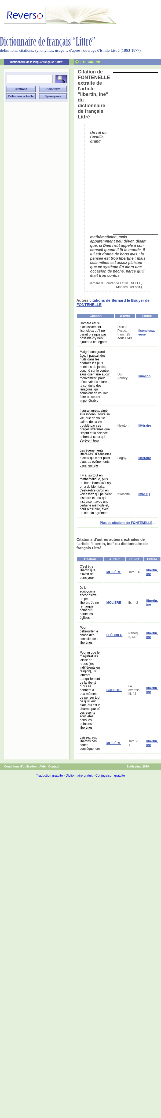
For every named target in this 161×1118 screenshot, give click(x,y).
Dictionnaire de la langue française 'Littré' (36, 62)
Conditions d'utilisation (20, 766)
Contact (53, 766)
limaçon (144, 376)
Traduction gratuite (49, 775)
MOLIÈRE (113, 572)
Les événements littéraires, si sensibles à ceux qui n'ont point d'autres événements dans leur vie (95, 458)
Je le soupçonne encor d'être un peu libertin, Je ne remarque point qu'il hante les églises (89, 603)
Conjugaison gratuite (110, 775)
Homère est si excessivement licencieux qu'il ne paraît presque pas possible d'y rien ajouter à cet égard (93, 332)
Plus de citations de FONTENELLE (126, 523)
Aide (42, 766)
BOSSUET (114, 690)
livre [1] (144, 494)
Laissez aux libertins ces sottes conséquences (90, 743)
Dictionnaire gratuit (79, 775)
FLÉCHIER (114, 635)
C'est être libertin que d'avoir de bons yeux (88, 572)
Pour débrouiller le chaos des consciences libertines (89, 635)
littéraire (144, 425)
